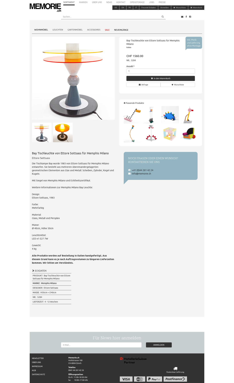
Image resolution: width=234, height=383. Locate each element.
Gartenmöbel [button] (75, 30)
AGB (34, 370)
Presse (162, 2)
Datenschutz (38, 374)
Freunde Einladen (148, 7)
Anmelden (164, 7)
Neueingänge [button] (121, 30)
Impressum (37, 366)
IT (136, 7)
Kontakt (121, 2)
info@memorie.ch (141, 173)
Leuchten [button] (58, 30)
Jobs (151, 2)
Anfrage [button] (143, 85)
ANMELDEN (158, 345)
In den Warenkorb (160, 78)
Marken (83, 2)
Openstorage (137, 2)
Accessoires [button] (93, 30)
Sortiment (69, 2)
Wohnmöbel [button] (41, 30)
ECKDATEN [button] (40, 270)
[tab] (73, 270)
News (109, 2)
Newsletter (38, 358)
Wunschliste (179, 7)
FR (130, 7)
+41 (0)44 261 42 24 (142, 170)
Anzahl (130, 66)
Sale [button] (107, 30)
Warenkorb (196, 7)
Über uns (97, 2)
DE (116, 7)
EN (123, 7)
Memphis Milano (45, 283)
